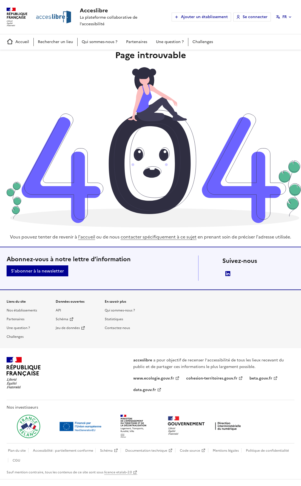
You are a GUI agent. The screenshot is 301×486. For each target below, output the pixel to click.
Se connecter (255, 17)
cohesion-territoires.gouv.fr (211, 378)
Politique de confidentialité (267, 450)
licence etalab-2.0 (118, 472)
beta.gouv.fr (260, 378)
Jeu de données (68, 327)
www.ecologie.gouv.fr (153, 378)
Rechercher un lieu (55, 42)
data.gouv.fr (144, 390)
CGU (16, 460)
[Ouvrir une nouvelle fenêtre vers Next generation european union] (81, 426)
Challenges (202, 42)
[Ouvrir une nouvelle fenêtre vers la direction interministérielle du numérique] (205, 426)
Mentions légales (226, 450)
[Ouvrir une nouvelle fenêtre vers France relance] (28, 426)
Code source (190, 450)
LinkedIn (227, 273)
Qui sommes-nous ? (99, 42)
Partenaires (136, 42)
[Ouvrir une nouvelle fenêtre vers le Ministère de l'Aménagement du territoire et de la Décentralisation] (134, 426)
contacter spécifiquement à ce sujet (159, 237)
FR (284, 17)
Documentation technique (146, 450)
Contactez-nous (117, 327)
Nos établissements (22, 310)
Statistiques (114, 319)
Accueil (18, 41)
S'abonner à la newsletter (37, 271)
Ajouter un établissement (204, 17)
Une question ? (170, 42)
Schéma (62, 319)
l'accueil (86, 237)
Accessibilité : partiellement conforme (63, 450)
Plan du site (17, 450)
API (58, 310)
